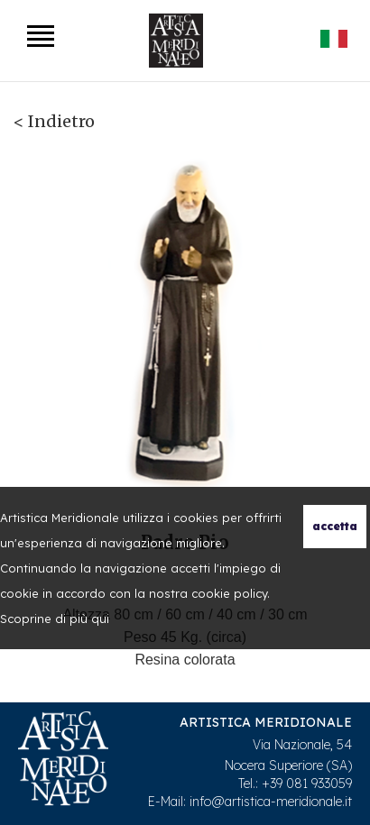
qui (100, 618)
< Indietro (54, 121)
